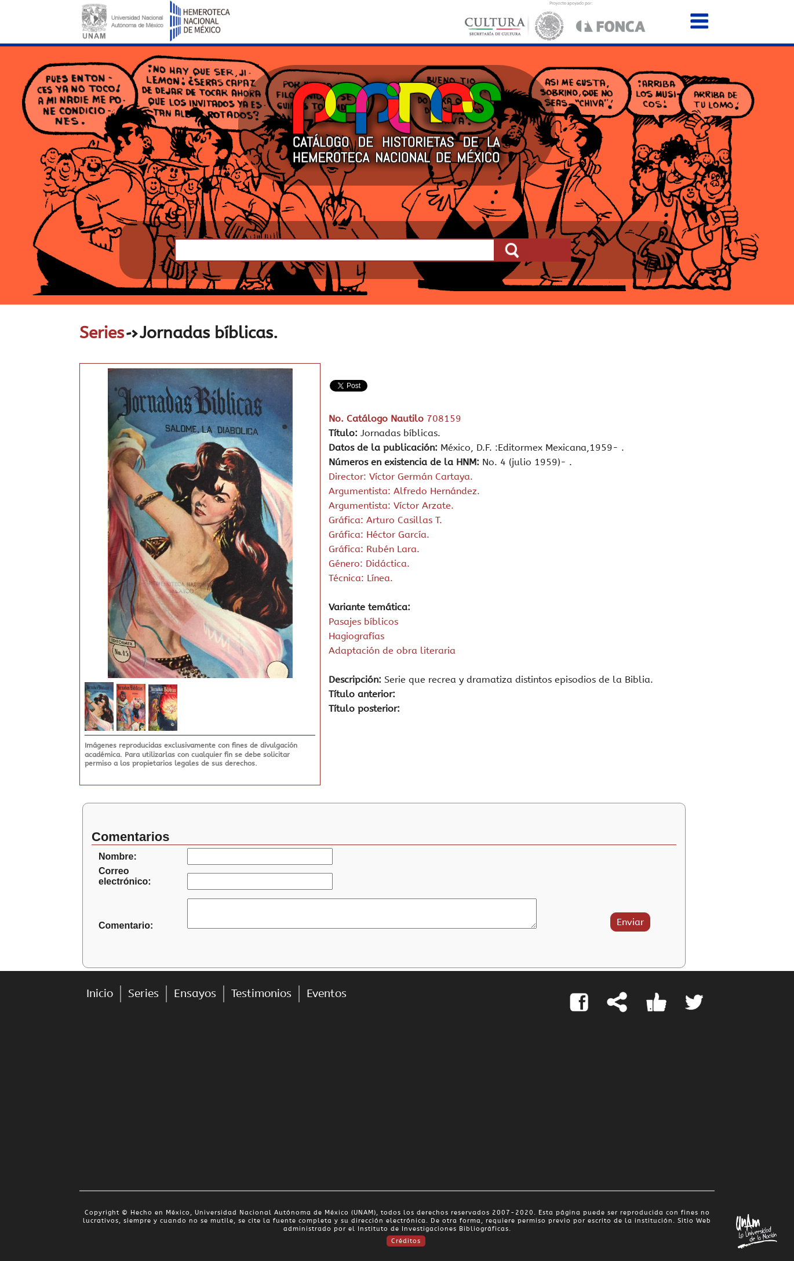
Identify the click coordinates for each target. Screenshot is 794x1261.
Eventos (327, 993)
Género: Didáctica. (369, 563)
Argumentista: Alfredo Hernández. (404, 491)
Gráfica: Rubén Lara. (374, 549)
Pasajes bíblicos (363, 621)
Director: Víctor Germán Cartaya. (401, 476)
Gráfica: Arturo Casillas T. (385, 520)
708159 (444, 418)
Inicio (99, 993)
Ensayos (195, 993)
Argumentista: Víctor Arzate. (391, 505)
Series (101, 332)
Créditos (406, 1241)
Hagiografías (356, 636)
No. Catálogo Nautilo (378, 418)
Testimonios (261, 993)
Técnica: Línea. (361, 578)
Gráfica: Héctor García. (379, 534)
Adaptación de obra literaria (392, 650)
